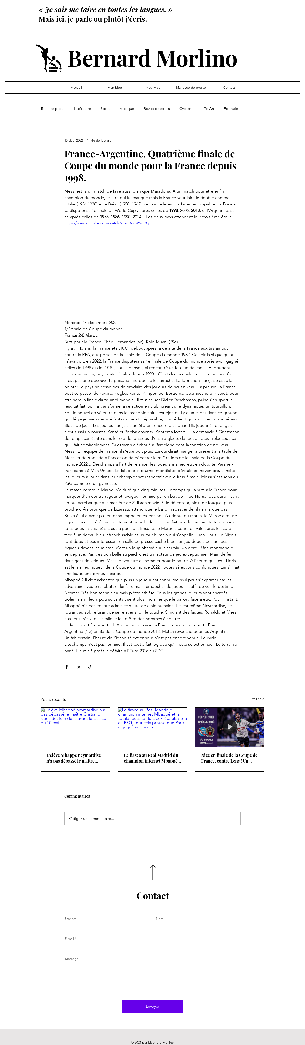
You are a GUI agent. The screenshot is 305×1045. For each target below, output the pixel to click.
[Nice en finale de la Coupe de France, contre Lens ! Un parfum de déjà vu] (229, 727)
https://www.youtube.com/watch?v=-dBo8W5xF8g (106, 223)
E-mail (69, 938)
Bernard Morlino (152, 57)
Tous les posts (52, 108)
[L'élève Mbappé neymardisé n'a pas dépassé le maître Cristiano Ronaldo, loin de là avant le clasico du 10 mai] (75, 727)
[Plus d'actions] (238, 140)
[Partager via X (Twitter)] (78, 667)
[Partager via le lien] (90, 667)
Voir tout (258, 699)
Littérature (82, 108)
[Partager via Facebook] (66, 667)
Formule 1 (232, 108)
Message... (73, 958)
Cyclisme (187, 108)
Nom (159, 918)
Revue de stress (157, 108)
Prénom (70, 918)
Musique (126, 108)
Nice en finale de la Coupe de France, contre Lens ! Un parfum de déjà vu (229, 758)
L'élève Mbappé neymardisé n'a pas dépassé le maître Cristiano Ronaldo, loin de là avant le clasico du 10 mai (74, 758)
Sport (105, 108)
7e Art (209, 108)
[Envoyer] (152, 1006)
